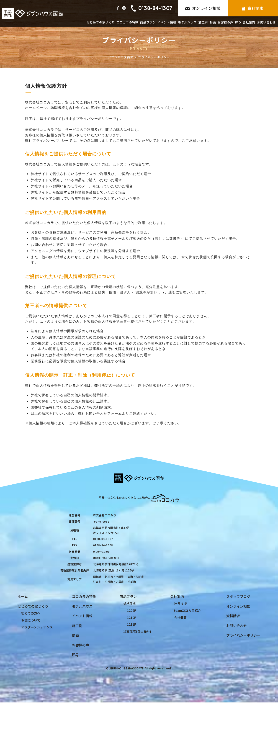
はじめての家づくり (101, 22)
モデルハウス (187, 22)
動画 (213, 22)
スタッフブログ (238, 596)
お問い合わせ (266, 22)
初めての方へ (30, 613)
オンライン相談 (203, 8)
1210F (131, 617)
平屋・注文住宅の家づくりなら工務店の (139, 497)
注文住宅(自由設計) (137, 631)
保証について (30, 620)
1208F (131, 610)
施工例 (203, 22)
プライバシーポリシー (243, 635)
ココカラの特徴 (127, 22)
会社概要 (180, 617)
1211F (131, 624)
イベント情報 (166, 22)
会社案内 (249, 22)
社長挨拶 (180, 603)
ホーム (23, 596)
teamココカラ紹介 (187, 610)
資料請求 (253, 8)
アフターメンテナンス (37, 627)
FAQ (238, 22)
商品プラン (148, 22)
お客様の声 (225, 22)
